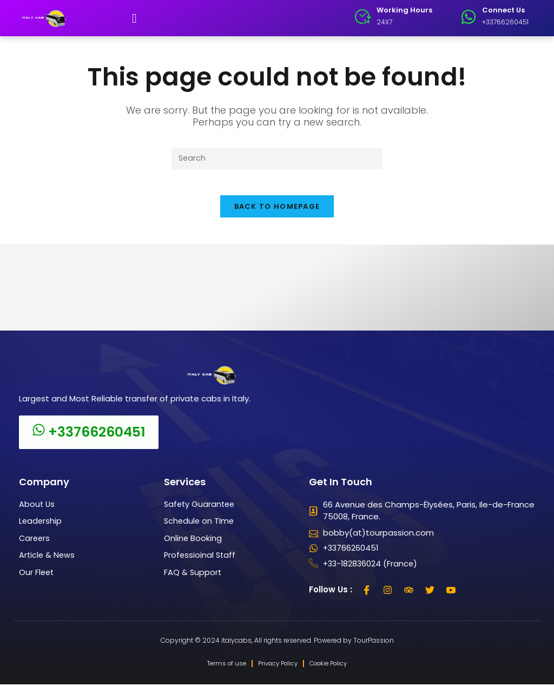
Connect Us (503, 10)
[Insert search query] (277, 159)
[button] (134, 18)
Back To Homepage (277, 213)
